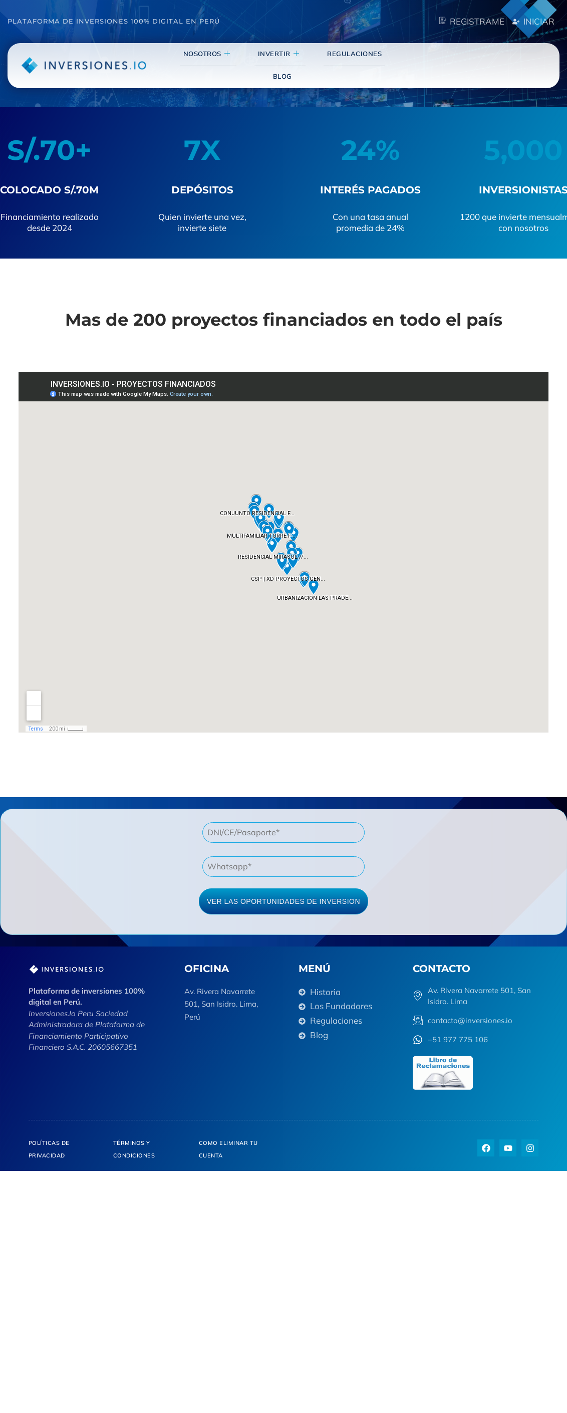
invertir (266, 65)
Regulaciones (334, 65)
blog (389, 65)
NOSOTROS (200, 65)
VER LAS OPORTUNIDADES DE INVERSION (283, 901)
